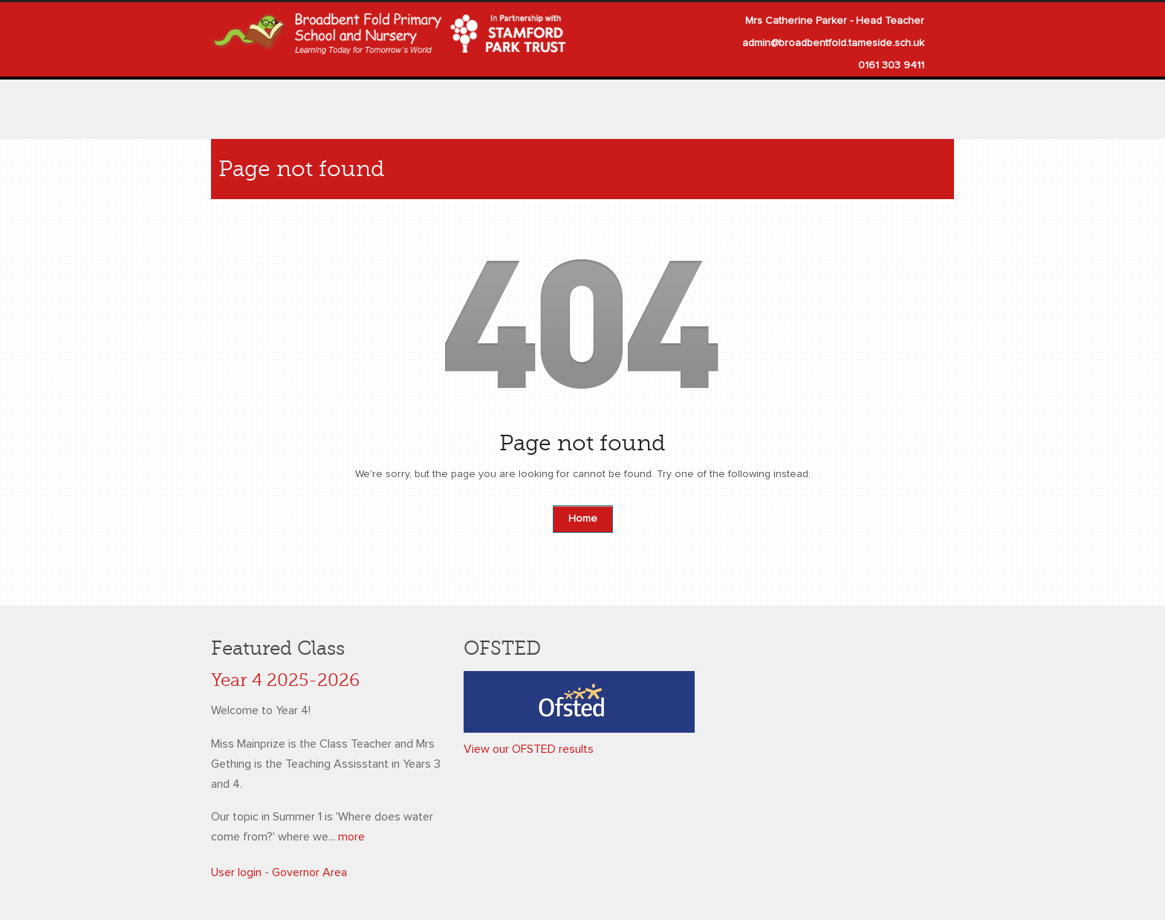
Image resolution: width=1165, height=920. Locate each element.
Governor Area (309, 872)
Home (582, 519)
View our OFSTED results (529, 749)
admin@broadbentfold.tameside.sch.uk (833, 43)
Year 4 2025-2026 (285, 680)
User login (236, 872)
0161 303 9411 (891, 65)
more (351, 837)
